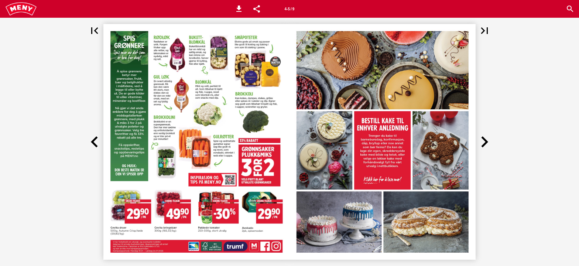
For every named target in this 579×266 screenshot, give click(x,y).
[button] (239, 9)
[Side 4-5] (289, 9)
